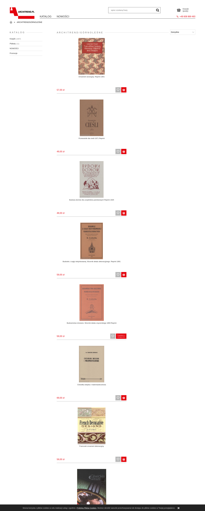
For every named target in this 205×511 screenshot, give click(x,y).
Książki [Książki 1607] (12, 39)
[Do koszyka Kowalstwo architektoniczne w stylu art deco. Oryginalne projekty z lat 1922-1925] (156, 215)
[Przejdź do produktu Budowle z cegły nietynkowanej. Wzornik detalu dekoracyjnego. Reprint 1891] (180, 57)
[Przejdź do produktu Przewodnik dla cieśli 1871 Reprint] (108, 57)
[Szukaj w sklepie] (131, 10)
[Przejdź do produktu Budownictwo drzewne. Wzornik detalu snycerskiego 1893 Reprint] (72, 119)
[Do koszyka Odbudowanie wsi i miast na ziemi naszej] (156, 277)
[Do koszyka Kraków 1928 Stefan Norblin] (192, 215)
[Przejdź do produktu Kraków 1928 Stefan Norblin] (180, 181)
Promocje (13, 53)
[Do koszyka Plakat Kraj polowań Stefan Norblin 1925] (192, 277)
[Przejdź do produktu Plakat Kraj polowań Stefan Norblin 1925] (180, 243)
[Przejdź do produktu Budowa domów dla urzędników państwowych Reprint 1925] (144, 57)
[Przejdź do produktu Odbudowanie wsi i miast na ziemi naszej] (144, 243)
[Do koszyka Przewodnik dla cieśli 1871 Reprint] (120, 91)
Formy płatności (125, 499)
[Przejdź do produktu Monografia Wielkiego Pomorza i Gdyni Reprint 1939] (108, 243)
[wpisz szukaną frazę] (157, 10)
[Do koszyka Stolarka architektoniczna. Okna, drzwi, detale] (192, 402)
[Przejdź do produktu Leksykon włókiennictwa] (72, 243)
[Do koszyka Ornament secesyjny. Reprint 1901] (84, 91)
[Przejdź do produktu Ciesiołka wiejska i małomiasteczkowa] (108, 119)
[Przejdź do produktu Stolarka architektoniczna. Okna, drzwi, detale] (180, 367)
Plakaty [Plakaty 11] (13, 44)
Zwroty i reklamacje (33, 499)
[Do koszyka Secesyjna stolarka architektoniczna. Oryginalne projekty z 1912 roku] (120, 402)
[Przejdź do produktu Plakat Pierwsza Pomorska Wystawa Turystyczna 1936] (108, 305)
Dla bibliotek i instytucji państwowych (126, 502)
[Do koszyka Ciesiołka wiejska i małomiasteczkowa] (120, 153)
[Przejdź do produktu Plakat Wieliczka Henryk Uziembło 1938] (144, 305)
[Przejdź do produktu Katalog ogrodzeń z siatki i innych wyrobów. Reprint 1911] (108, 181)
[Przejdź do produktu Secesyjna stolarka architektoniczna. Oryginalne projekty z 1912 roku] (108, 367)
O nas (172, 499)
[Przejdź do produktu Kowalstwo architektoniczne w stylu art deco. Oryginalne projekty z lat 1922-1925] (144, 181)
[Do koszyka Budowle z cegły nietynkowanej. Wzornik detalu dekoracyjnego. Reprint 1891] (192, 91)
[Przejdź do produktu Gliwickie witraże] (180, 119)
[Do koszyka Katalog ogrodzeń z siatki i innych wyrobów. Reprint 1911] (120, 215)
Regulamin (33, 495)
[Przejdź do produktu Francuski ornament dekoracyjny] (144, 119)
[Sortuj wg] (182, 32)
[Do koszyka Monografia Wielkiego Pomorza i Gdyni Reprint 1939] (120, 277)
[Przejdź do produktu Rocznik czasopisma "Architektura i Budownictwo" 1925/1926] (180, 305)
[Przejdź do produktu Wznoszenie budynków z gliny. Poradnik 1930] (72, 430)
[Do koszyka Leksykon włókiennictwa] (84, 277)
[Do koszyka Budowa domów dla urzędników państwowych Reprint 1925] (156, 91)
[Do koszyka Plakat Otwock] (84, 339)
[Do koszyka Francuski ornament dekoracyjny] (156, 153)
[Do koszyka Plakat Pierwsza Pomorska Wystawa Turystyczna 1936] (120, 339)
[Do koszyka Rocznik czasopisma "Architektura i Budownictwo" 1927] (84, 402)
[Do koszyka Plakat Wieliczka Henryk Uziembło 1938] (156, 339)
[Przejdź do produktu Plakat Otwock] (72, 305)
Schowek (161, 3)
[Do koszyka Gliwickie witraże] (192, 153)
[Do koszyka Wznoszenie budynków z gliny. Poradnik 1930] (84, 464)
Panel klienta (79, 495)
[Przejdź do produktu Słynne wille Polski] (144, 367)
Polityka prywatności (33, 502)
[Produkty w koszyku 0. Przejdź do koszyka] (183, 9)
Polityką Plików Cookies (86, 508)
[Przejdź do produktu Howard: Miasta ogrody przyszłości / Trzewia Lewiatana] (72, 181)
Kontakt (172, 495)
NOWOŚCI (14, 48)
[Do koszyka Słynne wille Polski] (156, 402)
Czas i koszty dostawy (126, 495)
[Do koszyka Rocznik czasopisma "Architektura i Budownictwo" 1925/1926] (192, 339)
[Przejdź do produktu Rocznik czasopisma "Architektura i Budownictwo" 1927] (72, 367)
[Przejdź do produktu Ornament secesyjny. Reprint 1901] (72, 57)
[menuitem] (46, 16)
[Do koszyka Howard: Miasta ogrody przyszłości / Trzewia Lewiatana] (84, 215)
